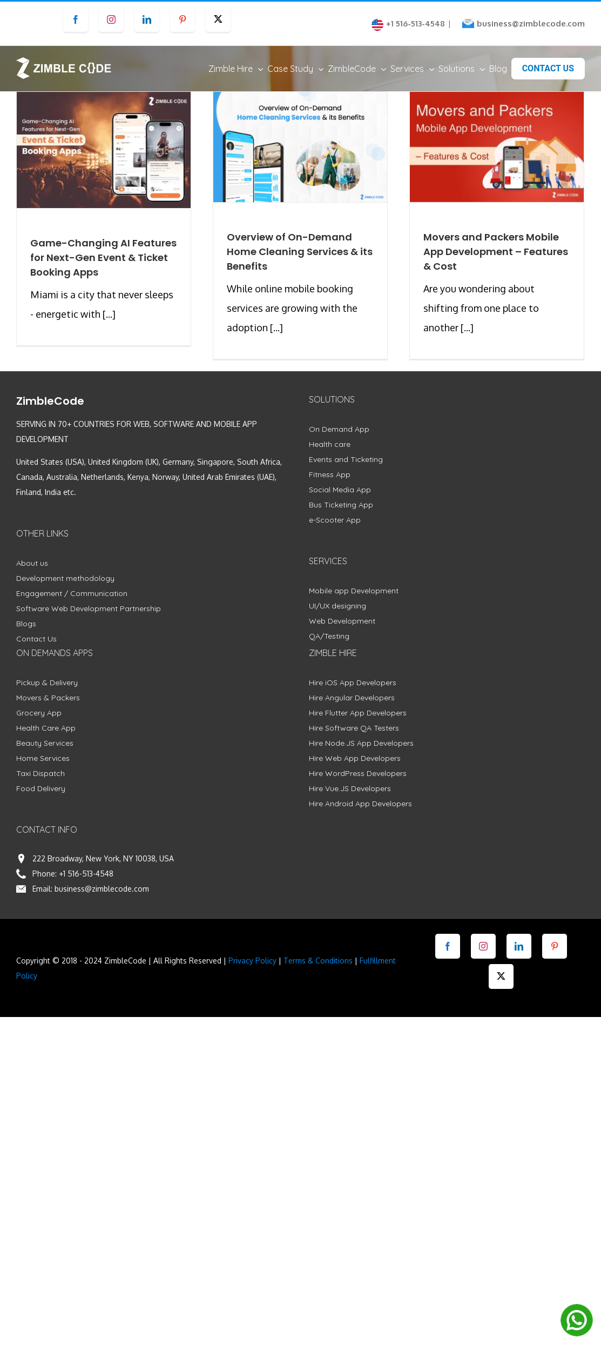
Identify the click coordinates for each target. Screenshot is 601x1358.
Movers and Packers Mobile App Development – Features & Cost (495, 251)
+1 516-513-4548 (86, 873)
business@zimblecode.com (531, 23)
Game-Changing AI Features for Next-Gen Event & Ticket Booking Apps (103, 257)
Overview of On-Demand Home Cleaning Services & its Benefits (300, 251)
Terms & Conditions (318, 960)
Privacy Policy (252, 960)
